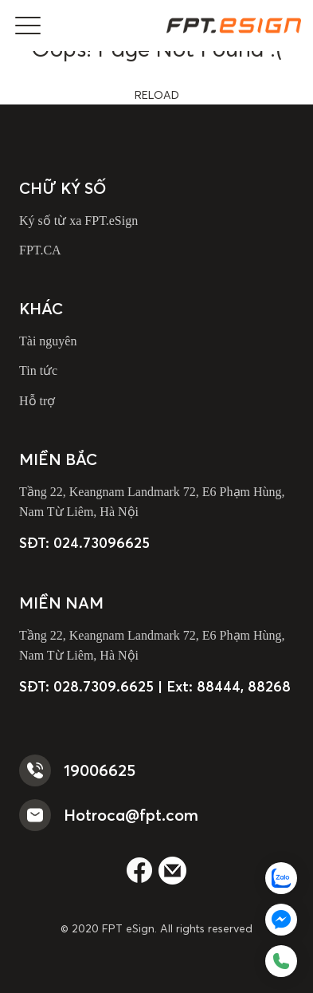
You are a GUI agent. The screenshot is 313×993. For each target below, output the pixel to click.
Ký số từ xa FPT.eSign (78, 220)
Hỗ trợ (37, 401)
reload (157, 95)
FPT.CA (40, 250)
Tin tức (38, 370)
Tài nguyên (47, 341)
